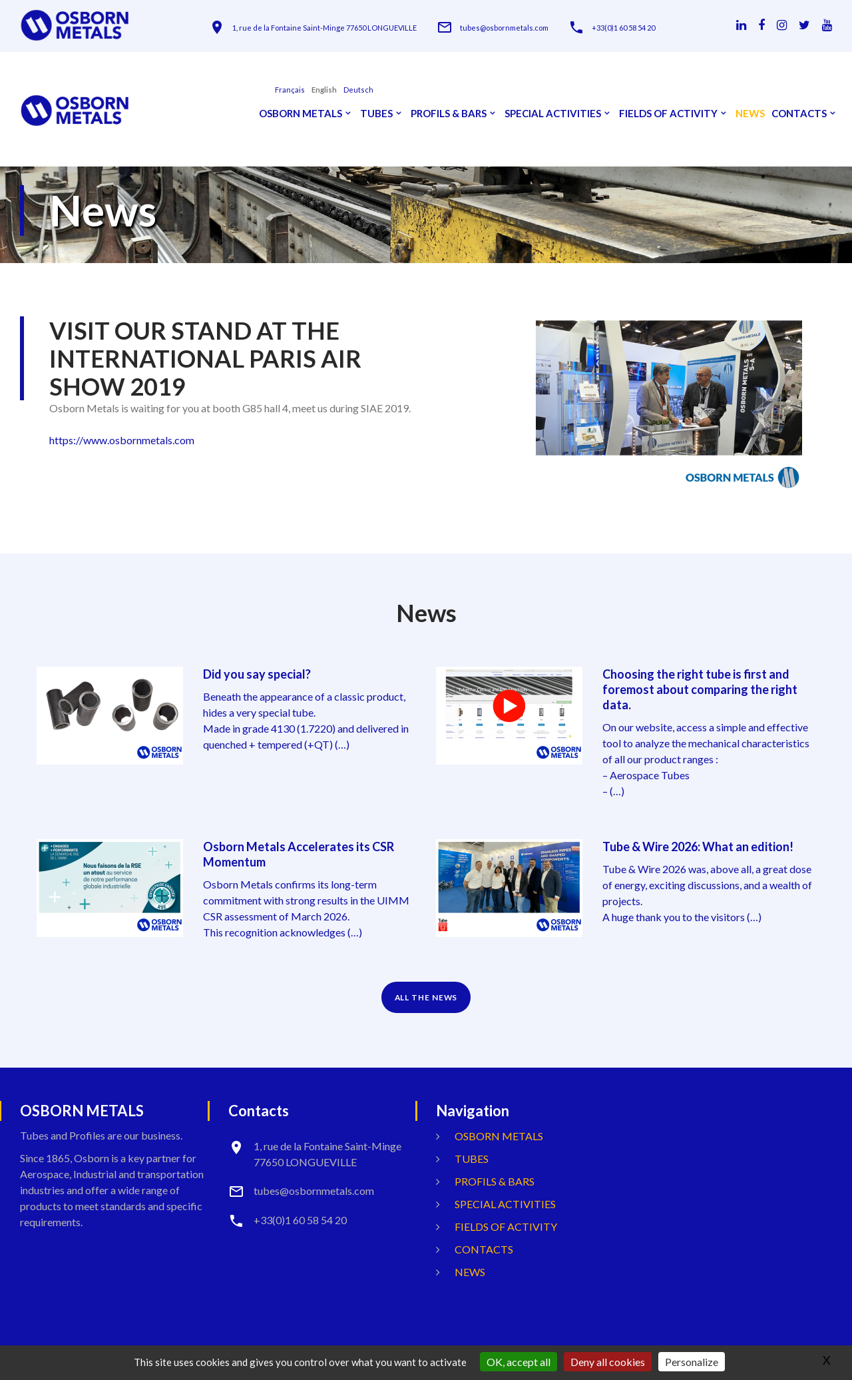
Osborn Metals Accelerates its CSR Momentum (298, 851)
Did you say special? (257, 674)
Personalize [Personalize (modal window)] (691, 1361)
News (750, 114)
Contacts (799, 114)
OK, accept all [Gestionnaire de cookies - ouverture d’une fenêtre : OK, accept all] (518, 1361)
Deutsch (358, 89)
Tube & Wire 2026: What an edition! (697, 844)
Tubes (376, 114)
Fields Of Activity (668, 114)
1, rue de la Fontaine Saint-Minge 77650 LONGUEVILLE (324, 27)
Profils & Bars (449, 114)
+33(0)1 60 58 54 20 (623, 27)
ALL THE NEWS (426, 993)
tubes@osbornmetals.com (504, 27)
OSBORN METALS (300, 114)
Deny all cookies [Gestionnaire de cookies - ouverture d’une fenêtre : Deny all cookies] (607, 1361)
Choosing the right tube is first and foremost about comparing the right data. (699, 689)
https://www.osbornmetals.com (121, 440)
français (290, 89)
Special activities (553, 114)
